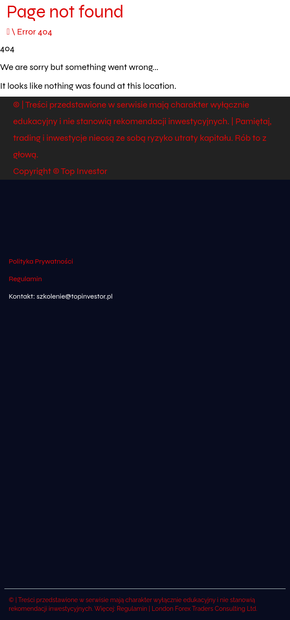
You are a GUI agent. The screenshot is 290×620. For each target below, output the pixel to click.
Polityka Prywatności (41, 261)
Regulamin (25, 279)
